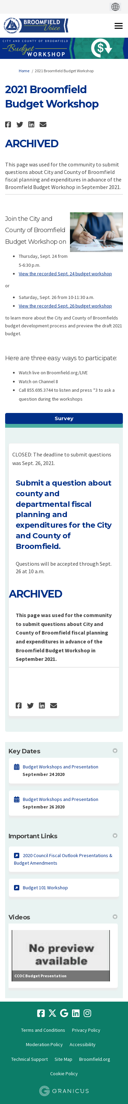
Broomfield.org (94, 1059)
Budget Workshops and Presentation (60, 767)
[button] (9, 124)
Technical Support (29, 1059)
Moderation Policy (44, 1044)
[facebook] (41, 1013)
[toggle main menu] (119, 26)
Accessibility (83, 1044)
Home (24, 70)
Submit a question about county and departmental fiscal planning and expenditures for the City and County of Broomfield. (64, 514)
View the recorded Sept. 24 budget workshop (65, 274)
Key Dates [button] (63, 751)
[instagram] (87, 1013)
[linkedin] (76, 1013)
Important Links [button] (63, 836)
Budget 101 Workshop (45, 888)
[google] (64, 1013)
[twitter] (52, 1013)
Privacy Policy (86, 1030)
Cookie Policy (64, 1073)
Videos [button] (63, 917)
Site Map (63, 1059)
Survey (64, 418)
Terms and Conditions (43, 1030)
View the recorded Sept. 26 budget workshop (65, 306)
